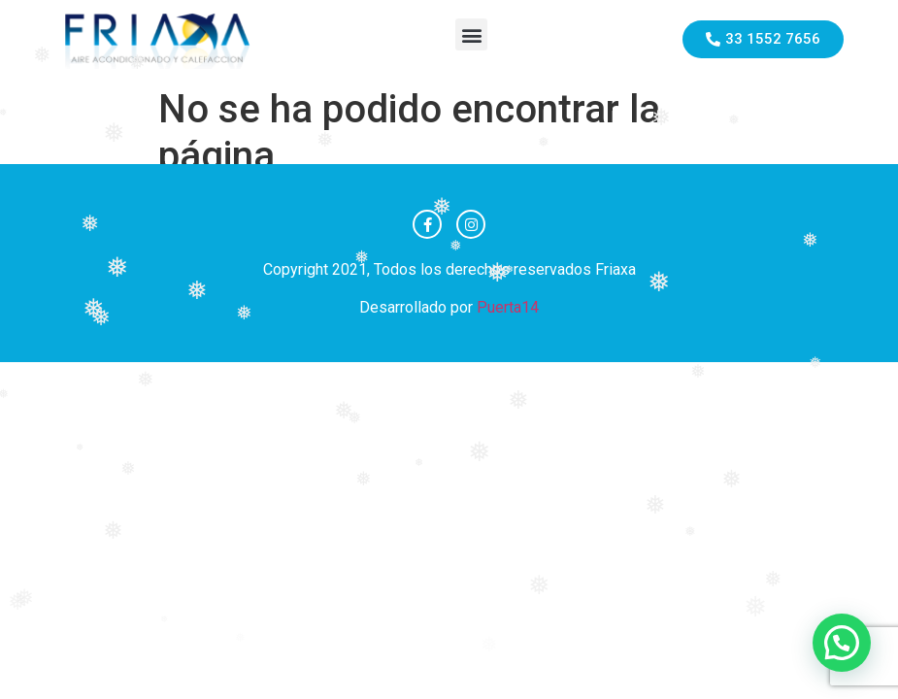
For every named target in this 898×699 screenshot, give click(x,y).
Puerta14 (508, 307)
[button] (471, 34)
